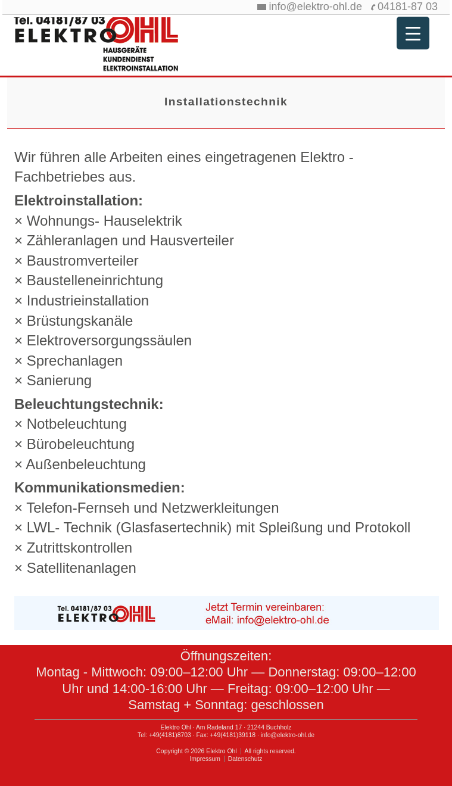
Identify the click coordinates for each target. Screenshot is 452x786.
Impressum (204, 759)
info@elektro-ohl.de (315, 7)
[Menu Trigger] (413, 33)
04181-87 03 (408, 7)
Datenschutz (245, 759)
